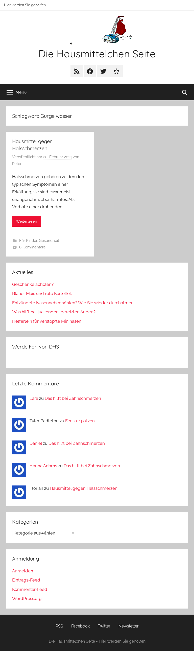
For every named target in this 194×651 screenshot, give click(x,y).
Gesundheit (49, 240)
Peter (16, 163)
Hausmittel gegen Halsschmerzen (83, 488)
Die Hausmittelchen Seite (97, 53)
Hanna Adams (43, 465)
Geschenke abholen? (33, 284)
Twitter (104, 626)
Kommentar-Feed (29, 589)
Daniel (36, 443)
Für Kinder (28, 240)
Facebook (80, 626)
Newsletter (128, 626)
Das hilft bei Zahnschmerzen (73, 398)
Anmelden (22, 570)
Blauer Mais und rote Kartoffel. (42, 293)
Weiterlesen (26, 221)
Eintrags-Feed (26, 580)
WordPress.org (27, 598)
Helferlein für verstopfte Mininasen (46, 321)
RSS (59, 626)
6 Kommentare (32, 247)
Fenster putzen (80, 420)
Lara (34, 398)
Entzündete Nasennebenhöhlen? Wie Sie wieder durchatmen (73, 302)
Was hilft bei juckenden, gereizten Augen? (53, 311)
